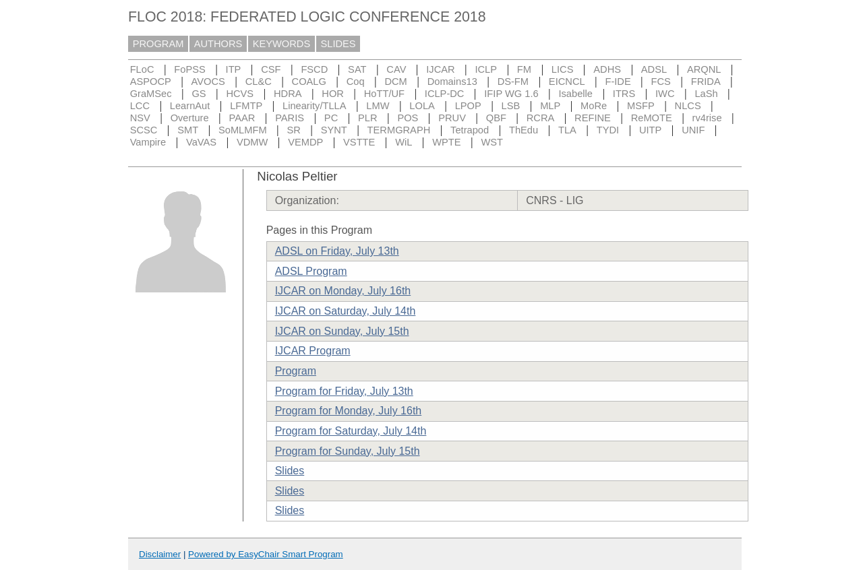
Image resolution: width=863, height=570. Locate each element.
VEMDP (305, 142)
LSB (511, 105)
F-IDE (617, 81)
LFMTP (246, 105)
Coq (356, 81)
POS (407, 118)
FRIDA (706, 81)
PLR (368, 118)
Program (295, 371)
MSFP (641, 105)
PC (331, 118)
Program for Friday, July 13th (344, 391)
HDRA (288, 93)
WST (492, 142)
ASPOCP (150, 81)
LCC (140, 105)
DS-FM (513, 81)
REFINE (592, 118)
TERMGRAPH (399, 130)
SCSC (144, 130)
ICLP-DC (445, 93)
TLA (567, 130)
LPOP (468, 105)
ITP (233, 69)
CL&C (258, 81)
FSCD (314, 69)
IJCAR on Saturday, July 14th (345, 311)
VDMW (252, 142)
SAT (357, 69)
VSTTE (359, 142)
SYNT (334, 130)
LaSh (705, 93)
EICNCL (567, 81)
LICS (563, 69)
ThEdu (523, 130)
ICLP (486, 69)
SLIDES (338, 43)
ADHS (607, 69)
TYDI (608, 130)
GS (198, 93)
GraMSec (151, 93)
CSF (270, 69)
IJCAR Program (313, 350)
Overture (190, 118)
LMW (377, 105)
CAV (396, 69)
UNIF (693, 130)
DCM (395, 81)
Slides (290, 470)
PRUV (452, 118)
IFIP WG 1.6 (511, 93)
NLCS (688, 105)
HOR (333, 93)
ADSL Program (311, 271)
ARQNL (704, 69)
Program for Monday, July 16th (348, 410)
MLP (550, 105)
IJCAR (440, 69)
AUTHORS (218, 43)
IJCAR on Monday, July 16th (343, 290)
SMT (187, 130)
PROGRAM (158, 43)
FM (524, 69)
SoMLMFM (242, 130)
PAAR (242, 118)
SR (293, 130)
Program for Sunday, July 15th (347, 451)
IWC (665, 93)
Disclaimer (160, 554)
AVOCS (208, 81)
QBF (496, 118)
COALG (309, 81)
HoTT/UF (384, 93)
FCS (661, 81)
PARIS (289, 118)
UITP (650, 130)
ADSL (654, 69)
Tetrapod (469, 130)
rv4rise (707, 118)
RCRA (541, 118)
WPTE (446, 142)
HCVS (240, 93)
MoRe (594, 105)
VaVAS (201, 142)
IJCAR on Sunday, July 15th (342, 331)
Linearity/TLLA (314, 105)
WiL (403, 142)
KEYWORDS (282, 43)
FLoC (142, 69)
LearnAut (190, 105)
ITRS (624, 93)
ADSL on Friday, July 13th (337, 251)
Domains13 (452, 81)
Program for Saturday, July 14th (351, 431)
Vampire (148, 142)
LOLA (421, 105)
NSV (140, 118)
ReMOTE (651, 118)
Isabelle (575, 93)
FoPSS (189, 69)
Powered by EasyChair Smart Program (265, 554)
